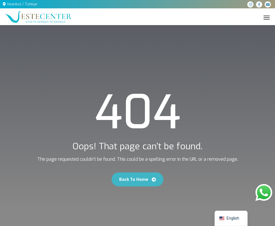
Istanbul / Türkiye (22, 4)
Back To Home (137, 179)
